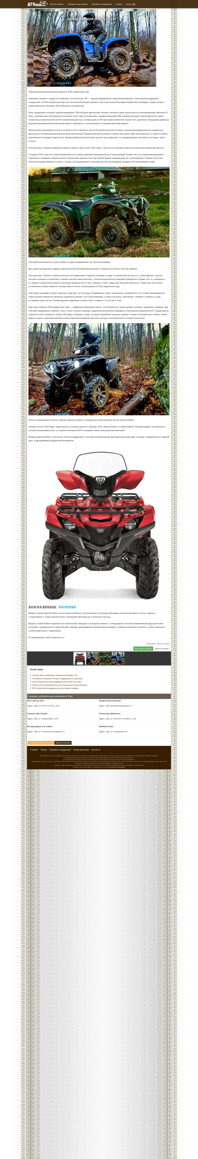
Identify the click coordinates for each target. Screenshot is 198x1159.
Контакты (95, 750)
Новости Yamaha (163, 644)
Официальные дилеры (78, 4)
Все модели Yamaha (143, 649)
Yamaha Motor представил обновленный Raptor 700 (55, 675)
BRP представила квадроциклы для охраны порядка (55, 688)
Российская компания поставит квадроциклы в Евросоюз (57, 678)
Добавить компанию (63, 743)
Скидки (119, 4)
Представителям (81, 750)
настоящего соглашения (117, 767)
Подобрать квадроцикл (102, 4)
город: (130, 4)
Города (43, 750)
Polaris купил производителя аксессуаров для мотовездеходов (59, 685)
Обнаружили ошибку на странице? (41, 743)
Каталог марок (57, 4)
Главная (34, 750)
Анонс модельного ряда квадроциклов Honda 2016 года (56, 682)
